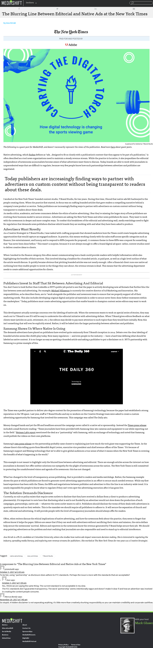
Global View (6, 638)
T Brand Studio (48, 556)
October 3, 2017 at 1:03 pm (12, 572)
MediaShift (12, 620)
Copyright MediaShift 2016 (67, 647)
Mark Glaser (144, 622)
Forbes (32, 154)
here (113, 147)
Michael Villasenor (60, 290)
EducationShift (7, 628)
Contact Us (26, 628)
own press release (23, 443)
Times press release (137, 425)
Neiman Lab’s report (26, 432)
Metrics (4, 625)
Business (5, 635)
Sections (30, 2)
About (24, 625)
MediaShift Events (28, 635)
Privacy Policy (63, 645)
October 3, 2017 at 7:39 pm (14, 582)
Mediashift (12, 2)
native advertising (16, 556)
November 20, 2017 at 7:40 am (13, 599)
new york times (32, 556)
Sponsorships (27, 631)
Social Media (6, 631)
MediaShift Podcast (29, 641)
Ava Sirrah (11, 22)
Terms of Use (75, 645)
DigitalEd (25, 638)
